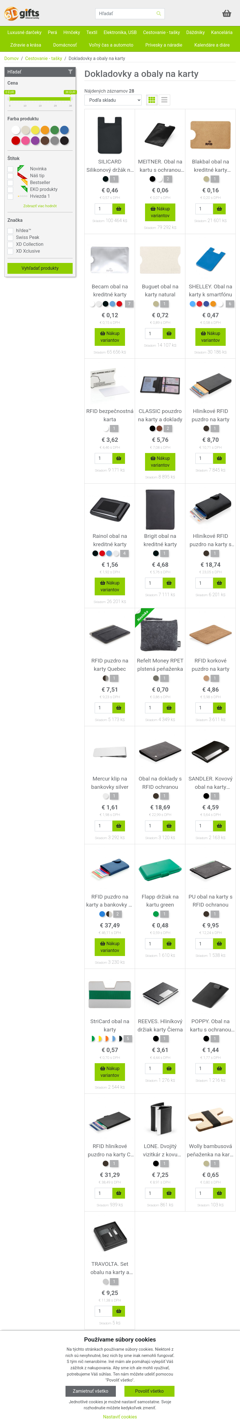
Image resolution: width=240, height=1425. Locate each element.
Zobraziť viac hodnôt (40, 206)
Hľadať (40, 72)
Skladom (98, 221)
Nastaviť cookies (120, 1417)
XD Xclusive (28, 251)
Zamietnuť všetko (90, 1391)
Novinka (31, 168)
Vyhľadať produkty (40, 268)
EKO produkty (36, 189)
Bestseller (33, 182)
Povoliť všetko (149, 1391)
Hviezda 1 (33, 196)
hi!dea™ (23, 230)
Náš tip (30, 175)
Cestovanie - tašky (43, 58)
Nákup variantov (160, 212)
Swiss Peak (27, 237)
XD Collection (29, 244)
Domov (11, 58)
